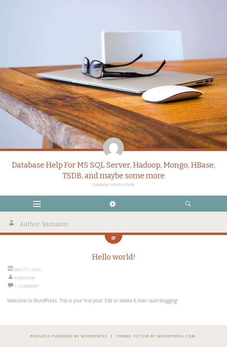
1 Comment (26, 286)
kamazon (24, 277)
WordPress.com (176, 336)
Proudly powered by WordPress (68, 336)
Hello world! (113, 257)
